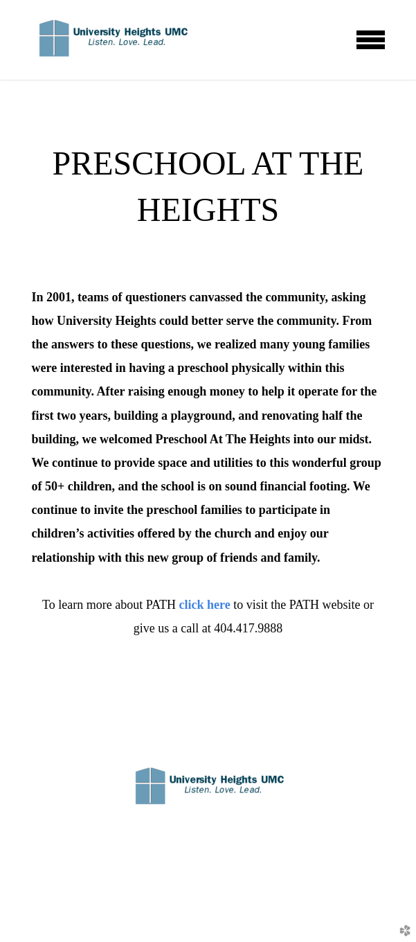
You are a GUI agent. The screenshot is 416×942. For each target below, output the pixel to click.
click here (206, 605)
